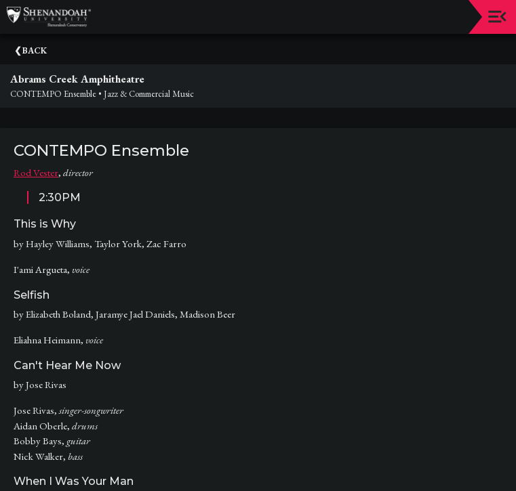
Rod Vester (36, 172)
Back (34, 50)
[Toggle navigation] (497, 16)
